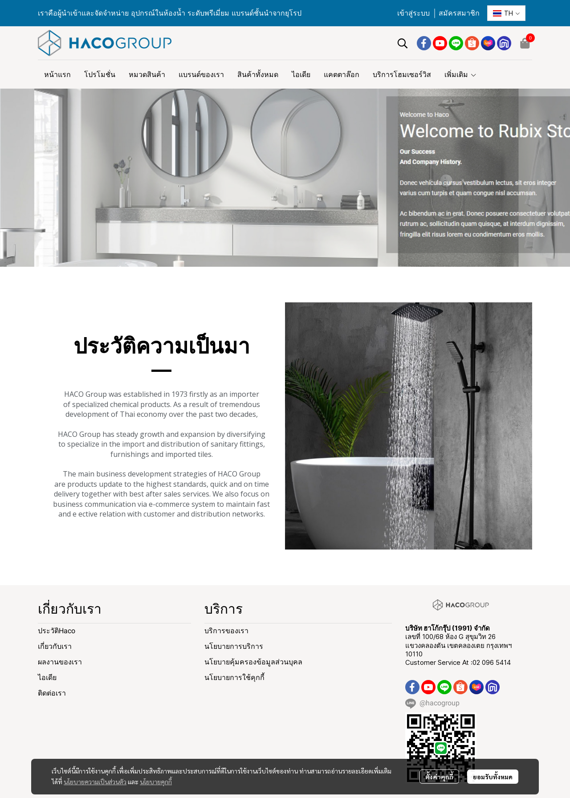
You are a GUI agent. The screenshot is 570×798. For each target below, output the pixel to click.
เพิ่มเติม (460, 74)
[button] (506, 13)
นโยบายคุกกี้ (156, 782)
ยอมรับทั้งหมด (493, 777)
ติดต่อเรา (52, 693)
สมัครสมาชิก (459, 13)
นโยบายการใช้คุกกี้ (234, 677)
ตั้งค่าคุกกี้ (439, 777)
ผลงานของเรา (60, 662)
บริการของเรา (226, 631)
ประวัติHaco (56, 631)
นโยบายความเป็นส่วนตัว (95, 782)
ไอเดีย (47, 677)
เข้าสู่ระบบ (413, 13)
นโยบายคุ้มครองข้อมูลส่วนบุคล (253, 662)
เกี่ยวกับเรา (55, 646)
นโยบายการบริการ (233, 646)
